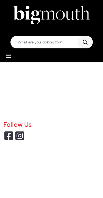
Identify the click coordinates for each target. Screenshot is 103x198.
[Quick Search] (46, 42)
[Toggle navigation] (8, 56)
